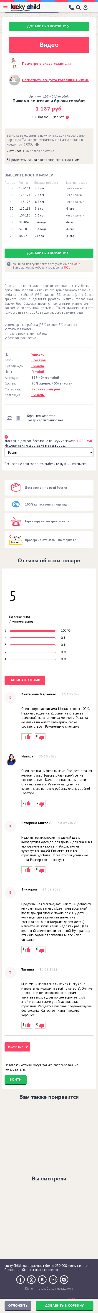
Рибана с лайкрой (45, 389)
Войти (16, 1079)
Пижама (37, 366)
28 (11, 222)
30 (11, 202)
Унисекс (37, 354)
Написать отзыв (25, 680)
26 (11, 236)
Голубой (37, 372)
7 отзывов (15, 151)
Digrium (30, 1288)
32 (11, 188)
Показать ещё (17, 1047)
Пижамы (38, 395)
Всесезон (38, 360)
